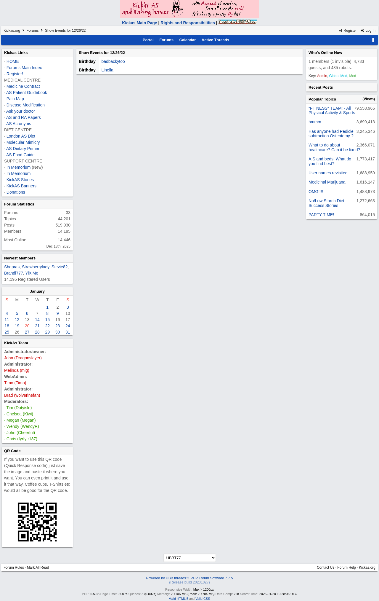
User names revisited (328, 172)
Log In (367, 30)
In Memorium (19, 167)
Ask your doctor (20, 111)
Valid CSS (202, 598)
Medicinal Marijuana (327, 182)
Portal (148, 40)
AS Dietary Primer (22, 148)
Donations (16, 192)
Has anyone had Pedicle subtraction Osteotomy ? (331, 133)
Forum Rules (14, 567)
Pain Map (15, 98)
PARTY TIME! (321, 214)
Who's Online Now (325, 52)
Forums (33, 30)
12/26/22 (117, 52)
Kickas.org (12, 30)
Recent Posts (321, 87)
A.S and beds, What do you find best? (330, 161)
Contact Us (325, 567)
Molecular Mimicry (23, 142)
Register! (15, 73)
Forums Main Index (24, 67)
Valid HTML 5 (178, 598)
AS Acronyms (18, 123)
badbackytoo (113, 61)
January (37, 291)
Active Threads (215, 40)
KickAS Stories (20, 179)
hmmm (315, 121)
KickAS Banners (21, 186)
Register (347, 30)
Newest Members (20, 258)
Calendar (187, 40)
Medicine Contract (23, 86)
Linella (107, 70)
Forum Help (346, 567)
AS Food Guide (20, 154)
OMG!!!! (316, 191)
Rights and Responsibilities (187, 22)
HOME (13, 61)
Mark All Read (38, 567)
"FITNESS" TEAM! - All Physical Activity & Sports (332, 110)
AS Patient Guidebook (26, 92)
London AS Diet (21, 136)
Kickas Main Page (139, 22)
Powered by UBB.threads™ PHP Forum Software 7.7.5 (189, 578)
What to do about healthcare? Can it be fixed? (334, 147)
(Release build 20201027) (189, 582)
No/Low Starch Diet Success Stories (326, 203)
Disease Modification (26, 105)
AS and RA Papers (23, 117)
